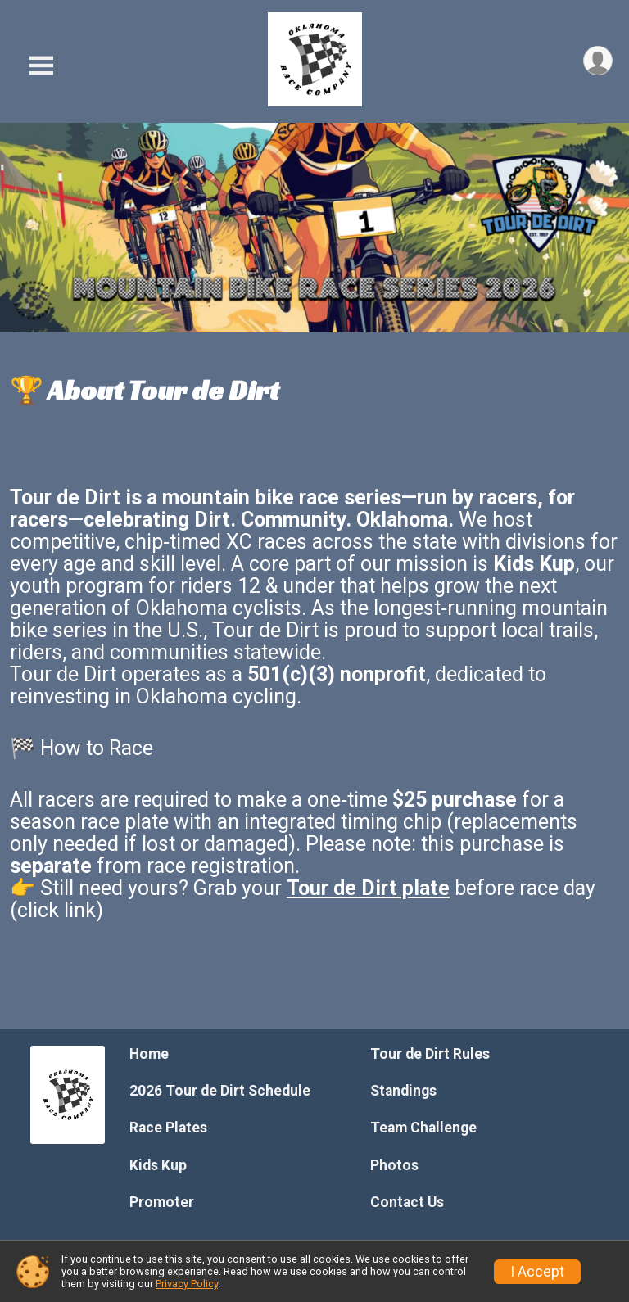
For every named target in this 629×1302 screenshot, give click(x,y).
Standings (403, 1091)
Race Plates (168, 1127)
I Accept (537, 1272)
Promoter (161, 1202)
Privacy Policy (187, 1283)
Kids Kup (158, 1165)
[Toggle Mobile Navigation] (41, 66)
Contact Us (407, 1202)
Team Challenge (423, 1127)
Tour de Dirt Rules (430, 1054)
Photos (394, 1165)
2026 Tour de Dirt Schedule (219, 1091)
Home (149, 1054)
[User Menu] (597, 61)
